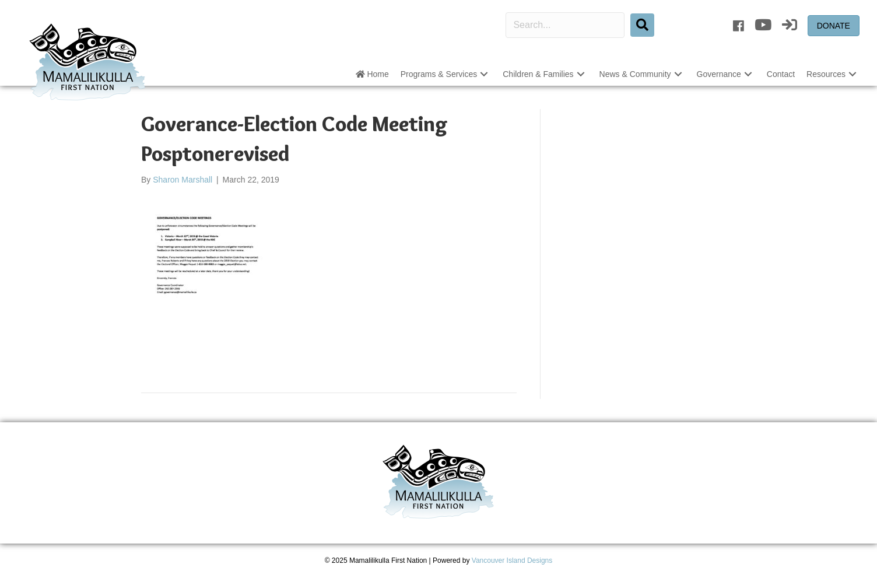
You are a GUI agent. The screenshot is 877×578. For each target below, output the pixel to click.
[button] (484, 74)
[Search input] (565, 25)
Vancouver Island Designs (512, 560)
